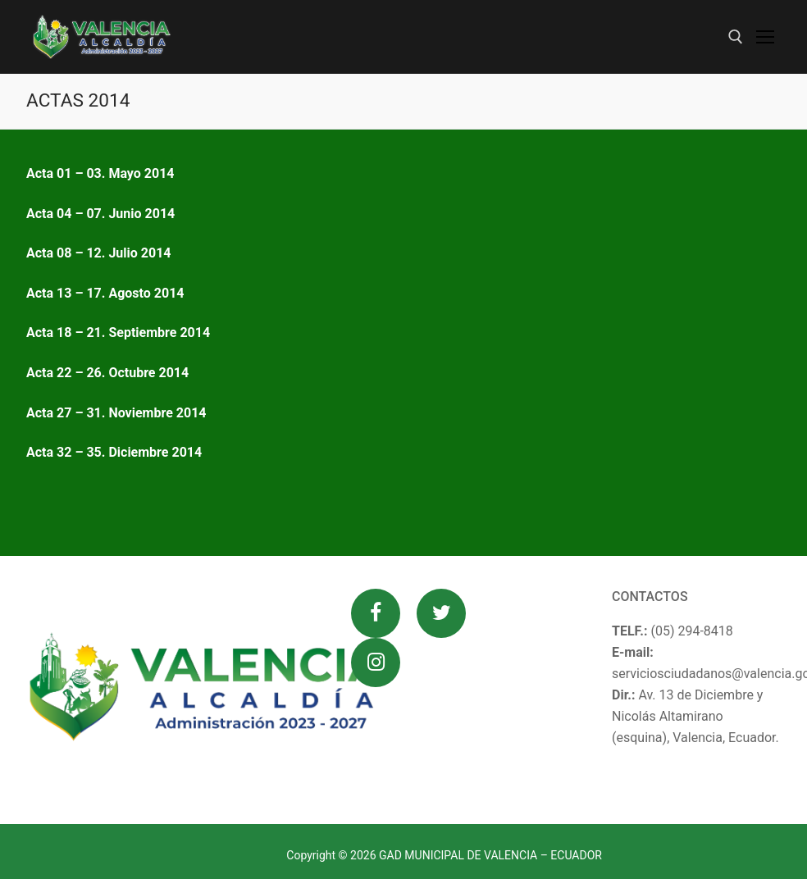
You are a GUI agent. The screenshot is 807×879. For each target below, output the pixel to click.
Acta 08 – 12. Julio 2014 (98, 253)
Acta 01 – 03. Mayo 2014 (100, 173)
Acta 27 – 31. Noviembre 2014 (116, 413)
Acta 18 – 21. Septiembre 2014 (118, 332)
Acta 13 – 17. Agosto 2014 (105, 293)
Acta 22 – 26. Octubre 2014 (107, 372)
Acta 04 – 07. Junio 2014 (100, 213)
